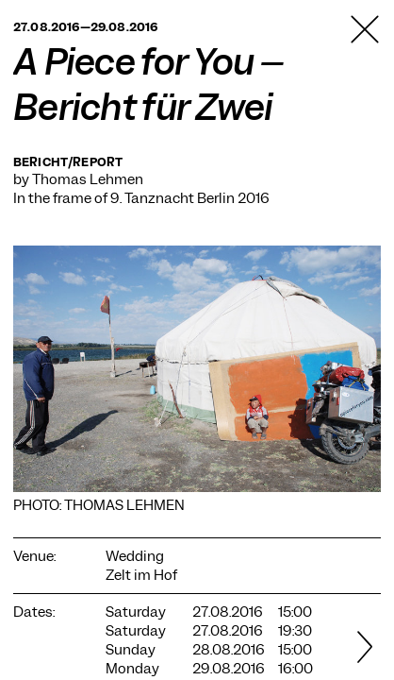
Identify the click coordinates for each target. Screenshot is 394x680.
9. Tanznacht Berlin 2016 (190, 198)
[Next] (365, 649)
